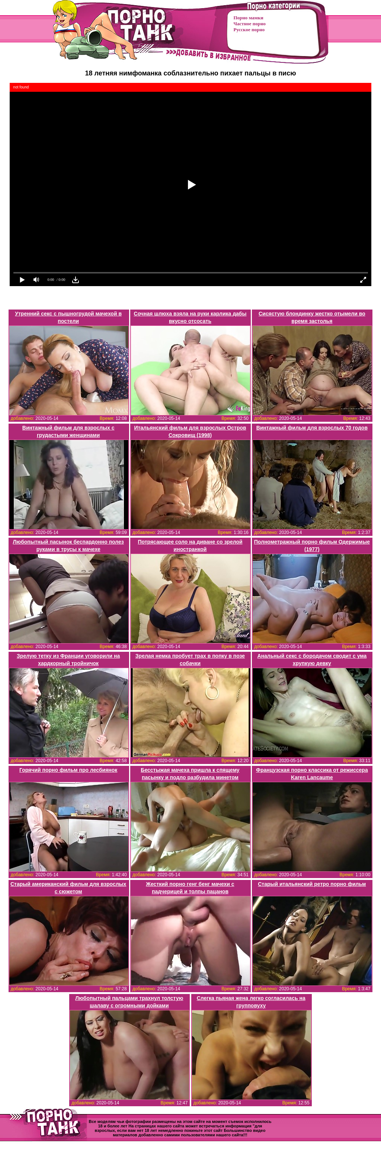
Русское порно (249, 29)
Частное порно (250, 23)
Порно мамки (248, 17)
